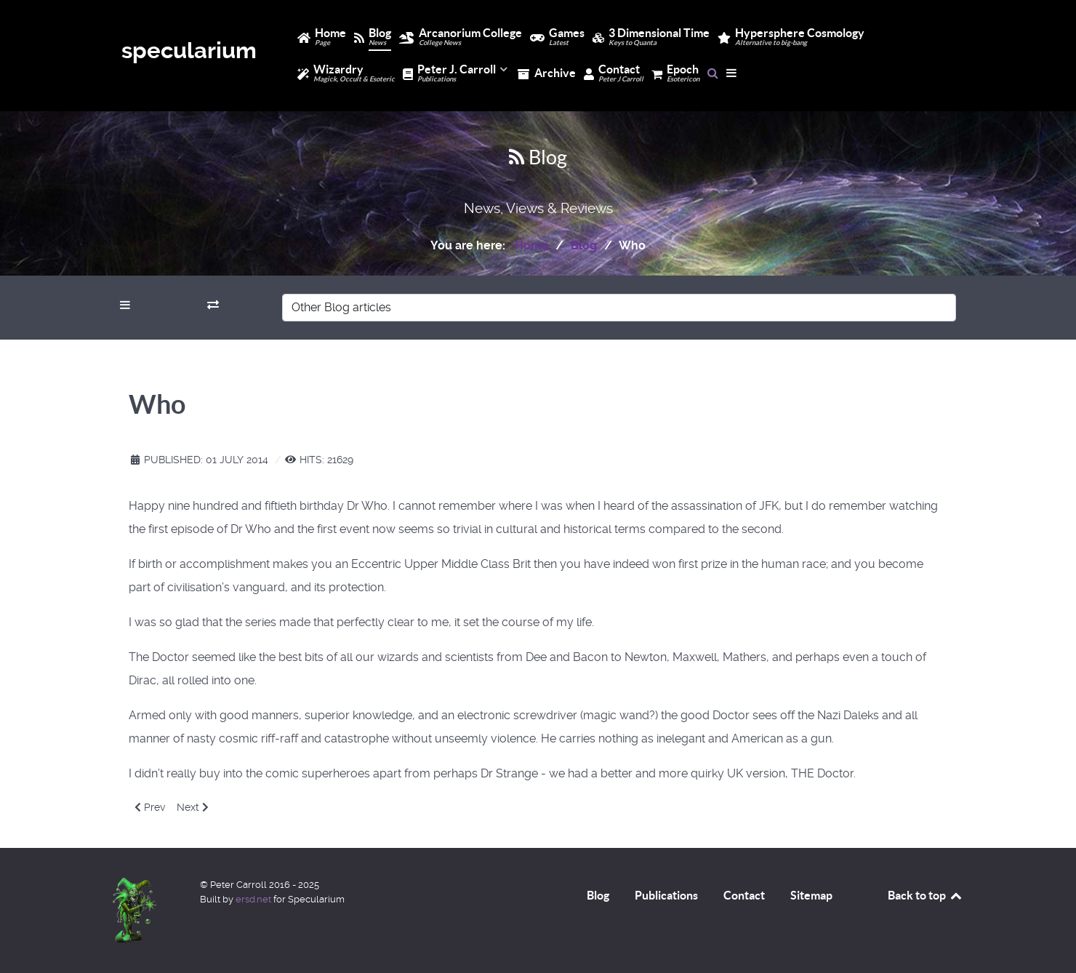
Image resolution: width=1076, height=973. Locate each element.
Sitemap (811, 895)
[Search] (712, 72)
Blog (598, 895)
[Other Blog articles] (619, 307)
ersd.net (253, 899)
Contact (744, 895)
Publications (666, 895)
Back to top (925, 895)
